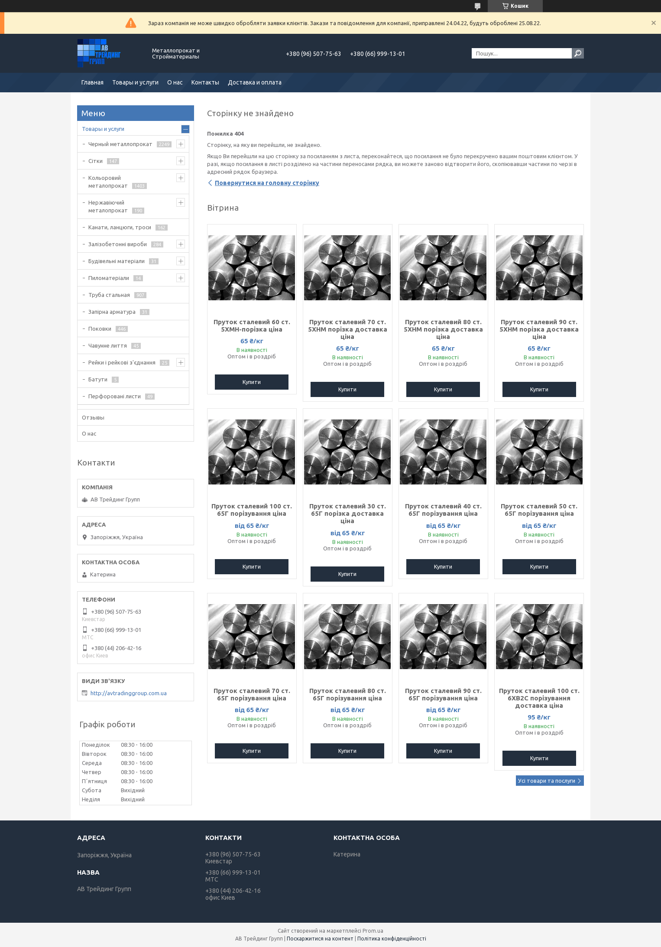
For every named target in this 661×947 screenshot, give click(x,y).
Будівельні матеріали (116, 261)
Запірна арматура (112, 312)
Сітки (95, 161)
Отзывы (93, 417)
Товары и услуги (135, 82)
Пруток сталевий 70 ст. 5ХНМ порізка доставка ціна (347, 329)
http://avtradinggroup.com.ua (129, 693)
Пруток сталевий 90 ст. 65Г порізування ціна (443, 694)
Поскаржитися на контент (320, 938)
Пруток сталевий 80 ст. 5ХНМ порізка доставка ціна (443, 329)
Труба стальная (109, 295)
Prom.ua (373, 931)
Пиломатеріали (108, 278)
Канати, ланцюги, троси (119, 227)
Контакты (205, 82)
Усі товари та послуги (546, 781)
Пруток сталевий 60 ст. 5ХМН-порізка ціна (252, 325)
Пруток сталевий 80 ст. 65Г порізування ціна (347, 694)
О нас (175, 82)
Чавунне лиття (107, 345)
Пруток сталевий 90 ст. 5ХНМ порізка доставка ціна (539, 329)
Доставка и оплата (255, 82)
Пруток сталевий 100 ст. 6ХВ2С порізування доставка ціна (539, 698)
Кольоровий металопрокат (108, 182)
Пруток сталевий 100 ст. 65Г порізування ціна (251, 509)
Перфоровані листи (114, 396)
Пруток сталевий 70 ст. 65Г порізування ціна (252, 694)
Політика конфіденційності (391, 938)
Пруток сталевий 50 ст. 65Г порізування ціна (539, 509)
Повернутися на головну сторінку (267, 182)
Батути (97, 379)
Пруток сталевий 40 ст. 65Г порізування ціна (443, 509)
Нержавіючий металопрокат (108, 206)
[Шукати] (578, 53)
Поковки (99, 328)
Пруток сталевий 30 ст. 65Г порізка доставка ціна (347, 513)
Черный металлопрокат (120, 144)
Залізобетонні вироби (117, 244)
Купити (252, 382)
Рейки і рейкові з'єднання (122, 362)
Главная (92, 82)
